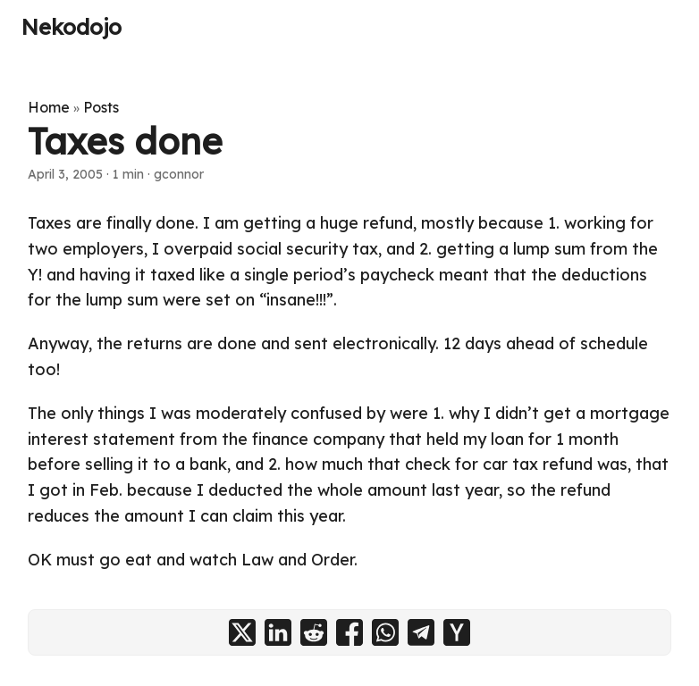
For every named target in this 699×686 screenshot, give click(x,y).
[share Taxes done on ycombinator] (456, 632)
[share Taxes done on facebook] (349, 632)
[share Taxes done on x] (242, 632)
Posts (101, 107)
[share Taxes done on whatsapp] (385, 632)
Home (49, 107)
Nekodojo (71, 26)
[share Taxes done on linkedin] (278, 632)
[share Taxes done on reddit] (313, 632)
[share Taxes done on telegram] (421, 632)
